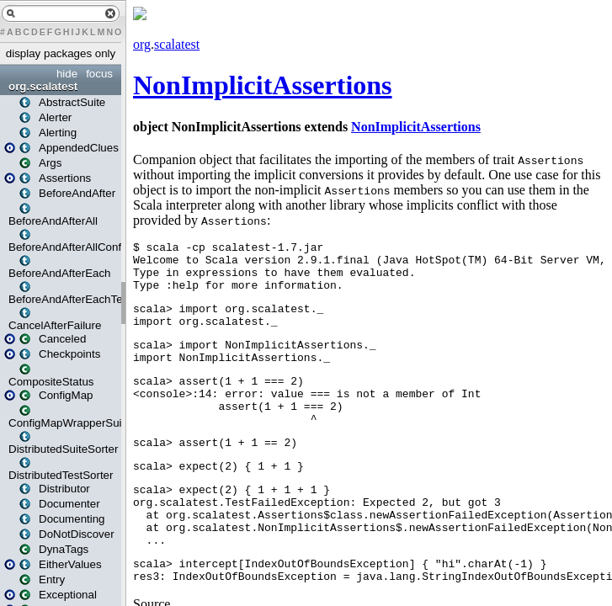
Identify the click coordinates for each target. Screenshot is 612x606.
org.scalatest (42, 86)
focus (99, 73)
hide (66, 73)
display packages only (60, 53)
